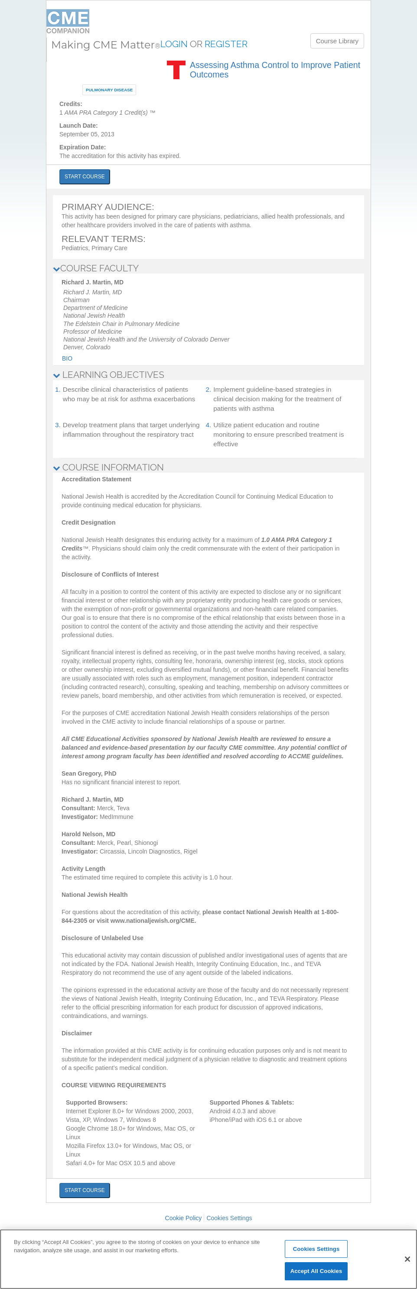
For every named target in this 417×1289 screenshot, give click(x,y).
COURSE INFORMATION (108, 467)
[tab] (208, 268)
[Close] (407, 1259)
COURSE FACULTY (96, 268)
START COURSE (85, 177)
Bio (67, 358)
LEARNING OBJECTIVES (108, 374)
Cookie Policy (183, 1218)
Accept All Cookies (316, 1271)
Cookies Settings (229, 1218)
